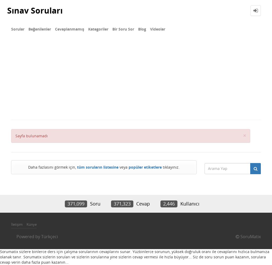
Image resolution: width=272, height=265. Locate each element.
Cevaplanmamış (69, 29)
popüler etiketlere (145, 167)
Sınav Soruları (35, 10)
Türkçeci (49, 237)
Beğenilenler (39, 29)
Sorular (17, 29)
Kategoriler (98, 29)
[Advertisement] (136, 79)
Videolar (157, 29)
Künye (32, 224)
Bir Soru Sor (123, 29)
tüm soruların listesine (97, 167)
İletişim (17, 224)
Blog (142, 29)
